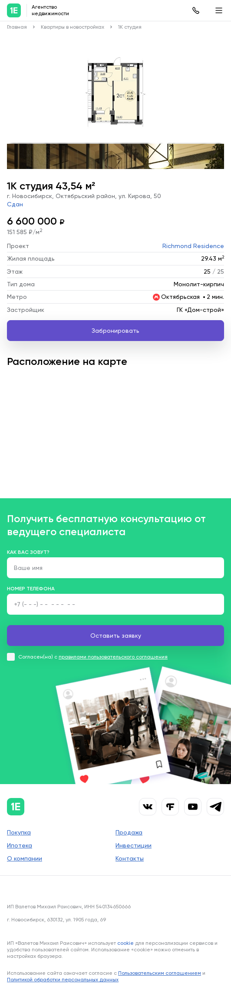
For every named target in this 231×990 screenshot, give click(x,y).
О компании (24, 858)
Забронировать (115, 330)
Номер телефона (31, 589)
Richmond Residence (193, 245)
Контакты (130, 858)
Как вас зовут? (28, 552)
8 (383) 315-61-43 (196, 10)
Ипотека (19, 845)
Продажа (129, 832)
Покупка (19, 832)
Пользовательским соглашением (159, 973)
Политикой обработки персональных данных (63, 980)
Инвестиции (134, 845)
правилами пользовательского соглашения (113, 657)
